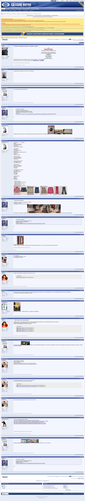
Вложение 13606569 (17, 442)
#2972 (82, 300)
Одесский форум (41, 497)
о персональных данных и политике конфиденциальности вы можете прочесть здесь (18, 31)
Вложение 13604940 (27, 223)
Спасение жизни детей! (38, 15)
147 (66, 39)
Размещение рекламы (73, 493)
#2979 (82, 437)
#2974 (82, 339)
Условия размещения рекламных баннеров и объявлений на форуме (42, 16)
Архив (79, 493)
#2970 (82, 271)
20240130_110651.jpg (21, 277)
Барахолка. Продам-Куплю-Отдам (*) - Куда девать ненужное (16, 37)
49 (61, 39)
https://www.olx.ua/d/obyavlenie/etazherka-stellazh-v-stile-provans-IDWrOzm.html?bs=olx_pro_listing (31, 421)
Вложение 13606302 (17, 344)
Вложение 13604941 (34, 223)
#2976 (82, 378)
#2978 (82, 417)
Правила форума (68, 489)
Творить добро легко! (30, 15)
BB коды (64, 485)
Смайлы (64, 486)
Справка (10, 10)
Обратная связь (65, 493)
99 (63, 476)
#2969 (82, 253)
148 (68, 39)
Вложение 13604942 (41, 223)
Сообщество (19, 10)
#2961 (82, 69)
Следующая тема (46, 480)
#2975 (82, 358)
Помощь (71, 0)
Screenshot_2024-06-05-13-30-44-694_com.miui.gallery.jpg (27, 386)
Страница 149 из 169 (51, 39)
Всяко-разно (14, 13)
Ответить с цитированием (79, 83)
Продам (18, 13)
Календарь (14, 10)
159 (75, 39)
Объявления (9, 13)
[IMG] (64, 487)
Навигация (31, 10)
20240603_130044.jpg (21, 330)
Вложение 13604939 (19, 223)
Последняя (81, 39)
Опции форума (25, 10)
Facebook (4, 486)
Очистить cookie (75, 0)
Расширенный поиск (79, 10)
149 (70, 39)
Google (4, 485)
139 (64, 39)
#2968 (82, 234)
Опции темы (81, 42)
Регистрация (81, 0)
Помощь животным (55, 15)
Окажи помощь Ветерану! (47, 15)
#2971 (82, 290)
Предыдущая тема (39, 480)
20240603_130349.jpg (21, 331)
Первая (56, 39)
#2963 (82, 106)
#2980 (82, 456)
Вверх (81, 44)
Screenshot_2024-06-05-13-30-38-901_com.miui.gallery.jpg (27, 385)
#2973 (82, 318)
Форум (4, 13)
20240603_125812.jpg (21, 327)
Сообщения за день (5, 10)
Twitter (4, 488)
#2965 (82, 140)
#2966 (82, 198)
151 (73, 39)
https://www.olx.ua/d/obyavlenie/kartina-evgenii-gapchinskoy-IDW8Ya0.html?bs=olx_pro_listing (30, 423)
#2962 (82, 87)
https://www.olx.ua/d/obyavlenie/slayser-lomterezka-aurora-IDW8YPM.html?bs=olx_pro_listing (30, 422)
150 (71, 39)
